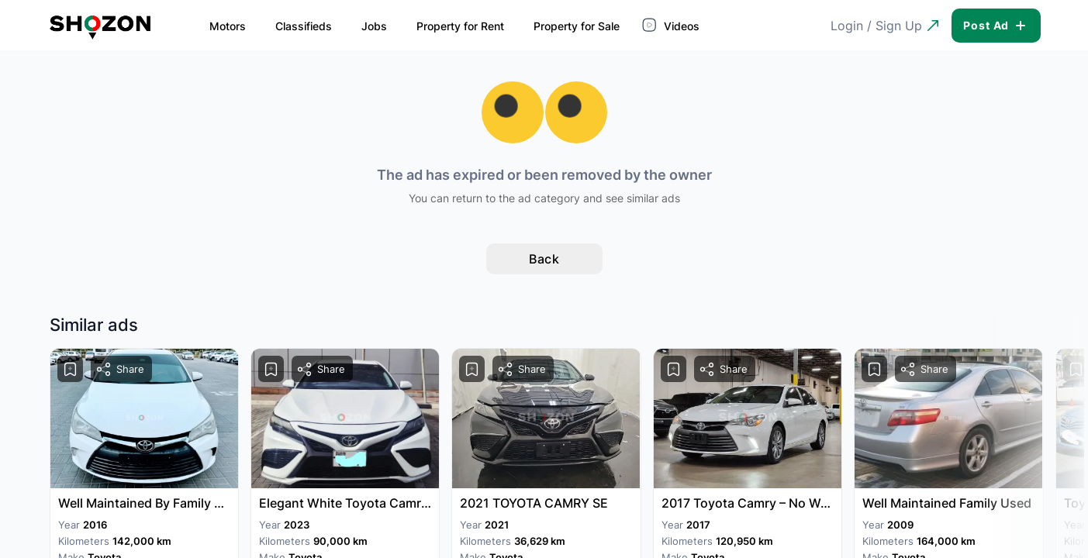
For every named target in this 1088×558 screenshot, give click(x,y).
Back (544, 259)
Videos (650, 25)
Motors (205, 26)
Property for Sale (554, 26)
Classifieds (281, 26)
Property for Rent (438, 26)
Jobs (351, 26)
